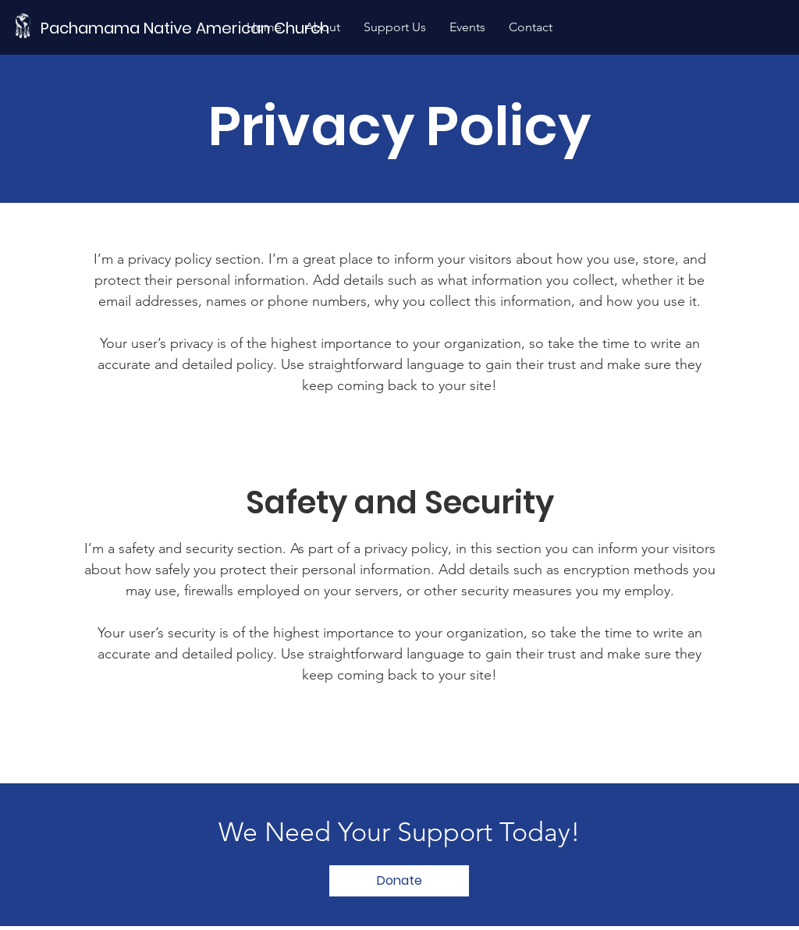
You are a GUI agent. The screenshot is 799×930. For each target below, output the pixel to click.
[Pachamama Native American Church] (189, 27)
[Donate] (399, 880)
